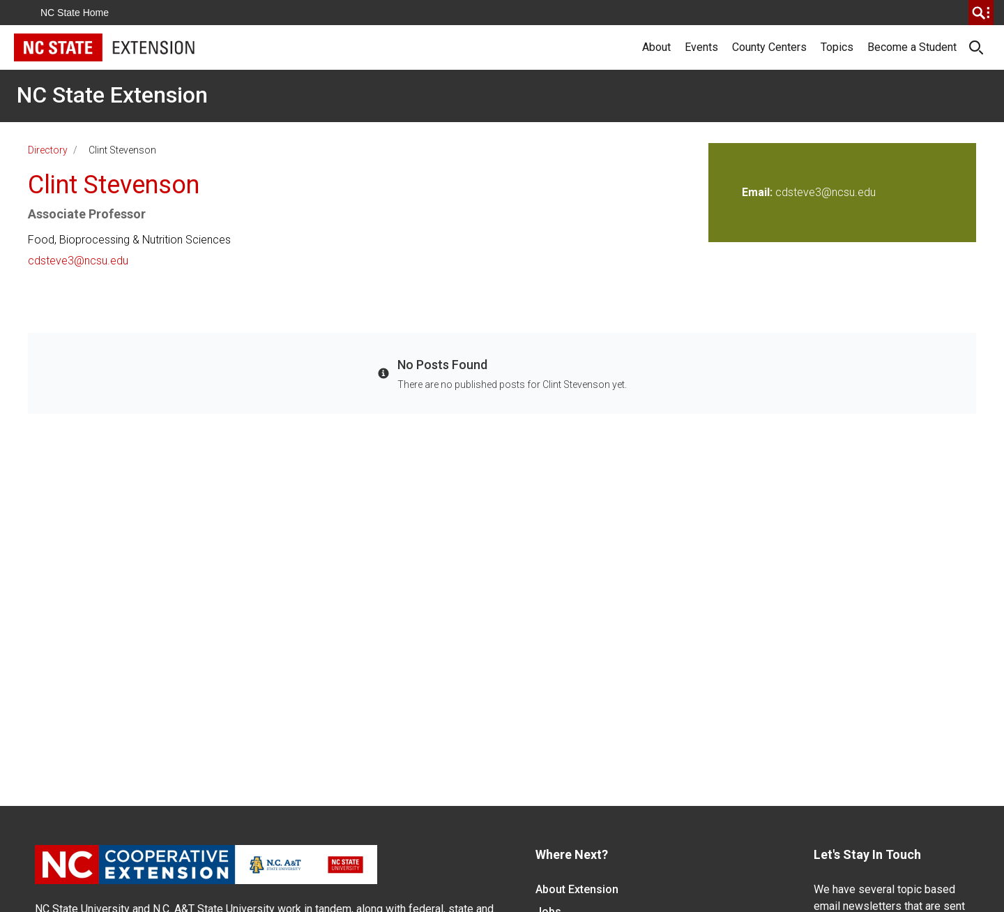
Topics (837, 47)
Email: (758, 192)
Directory (48, 150)
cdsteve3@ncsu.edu (78, 260)
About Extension (576, 889)
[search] (981, 12)
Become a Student (912, 47)
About (656, 47)
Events (701, 47)
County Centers (769, 47)
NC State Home (74, 12)
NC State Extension (112, 95)
